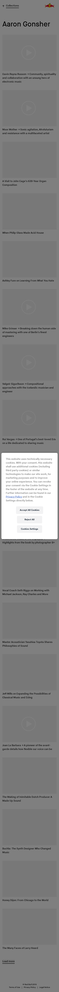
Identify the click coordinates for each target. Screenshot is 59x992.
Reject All (29, 519)
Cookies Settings (29, 529)
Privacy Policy (14, 496)
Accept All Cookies (29, 510)
